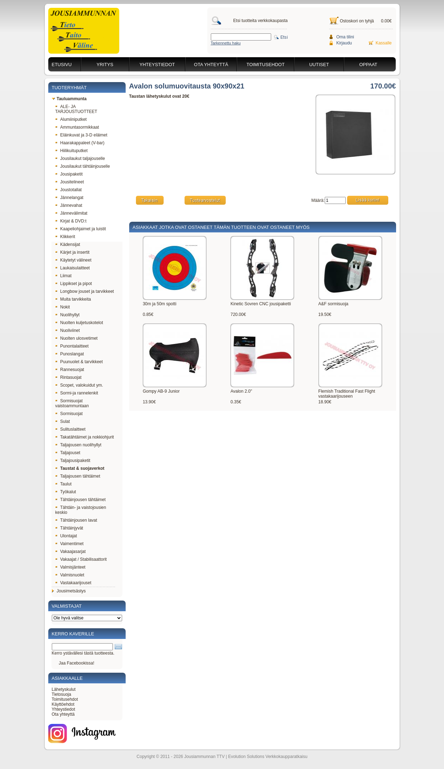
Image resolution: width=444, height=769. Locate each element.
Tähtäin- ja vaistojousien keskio (80, 510)
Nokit (62, 307)
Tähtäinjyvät (69, 528)
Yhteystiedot (157, 64)
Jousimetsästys (69, 590)
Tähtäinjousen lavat (76, 520)
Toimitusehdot (266, 64)
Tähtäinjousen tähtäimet (80, 499)
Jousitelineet (69, 181)
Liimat (63, 275)
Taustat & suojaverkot (79, 468)
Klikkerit (65, 236)
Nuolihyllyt (67, 314)
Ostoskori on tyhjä (357, 20)
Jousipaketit (69, 174)
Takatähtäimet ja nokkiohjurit (84, 437)
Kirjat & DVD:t (71, 221)
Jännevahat (68, 205)
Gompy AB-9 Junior (161, 391)
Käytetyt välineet (73, 260)
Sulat (62, 421)
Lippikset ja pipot (73, 283)
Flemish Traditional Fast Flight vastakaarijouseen (346, 394)
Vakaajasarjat (70, 551)
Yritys (105, 64)
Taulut (63, 484)
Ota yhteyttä (211, 64)
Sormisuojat (69, 413)
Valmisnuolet (69, 574)
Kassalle (383, 43)
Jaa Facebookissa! (76, 663)
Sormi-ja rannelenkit (76, 393)
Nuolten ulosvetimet (76, 338)
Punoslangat (69, 353)
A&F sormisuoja (333, 303)
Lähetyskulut (64, 689)
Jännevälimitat (71, 213)
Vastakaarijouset (73, 582)
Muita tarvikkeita (73, 299)
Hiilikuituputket (71, 150)
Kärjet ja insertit (72, 252)
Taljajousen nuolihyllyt (78, 444)
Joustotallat (68, 189)
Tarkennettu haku (226, 43)
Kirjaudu (344, 43)
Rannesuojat (69, 369)
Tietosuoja (61, 694)
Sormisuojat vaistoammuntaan (72, 403)
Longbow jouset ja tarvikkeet (84, 291)
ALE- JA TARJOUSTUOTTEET (76, 109)
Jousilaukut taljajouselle (80, 158)
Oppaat (368, 64)
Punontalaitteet (72, 346)
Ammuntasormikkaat (77, 127)
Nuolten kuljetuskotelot (79, 322)
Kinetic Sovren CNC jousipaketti (260, 303)
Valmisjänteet (70, 567)
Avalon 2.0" (241, 391)
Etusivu (62, 64)
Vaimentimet (69, 543)
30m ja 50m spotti (159, 303)
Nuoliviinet (67, 330)
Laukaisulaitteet (72, 267)
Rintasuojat (68, 377)
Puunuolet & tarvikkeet (79, 361)
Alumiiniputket (71, 119)
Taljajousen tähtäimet (77, 476)
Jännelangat (69, 197)
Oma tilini (345, 36)
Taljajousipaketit (73, 460)
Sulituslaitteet (70, 429)
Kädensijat (67, 244)
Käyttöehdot (63, 704)
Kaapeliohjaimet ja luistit (80, 228)
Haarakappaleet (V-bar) (80, 142)
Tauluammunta (69, 98)
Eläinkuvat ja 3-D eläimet (81, 135)
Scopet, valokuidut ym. (79, 385)
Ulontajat (66, 535)
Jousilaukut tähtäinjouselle (82, 166)
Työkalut (65, 491)
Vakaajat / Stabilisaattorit (81, 559)
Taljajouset (68, 452)
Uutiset (319, 64)
